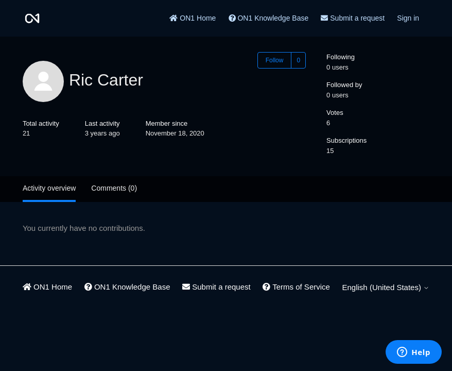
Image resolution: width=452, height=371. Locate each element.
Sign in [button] (408, 18)
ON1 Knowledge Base (269, 18)
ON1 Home (192, 18)
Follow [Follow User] (275, 60)
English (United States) (386, 287)
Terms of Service (296, 286)
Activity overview (49, 188)
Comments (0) (114, 188)
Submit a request (353, 18)
